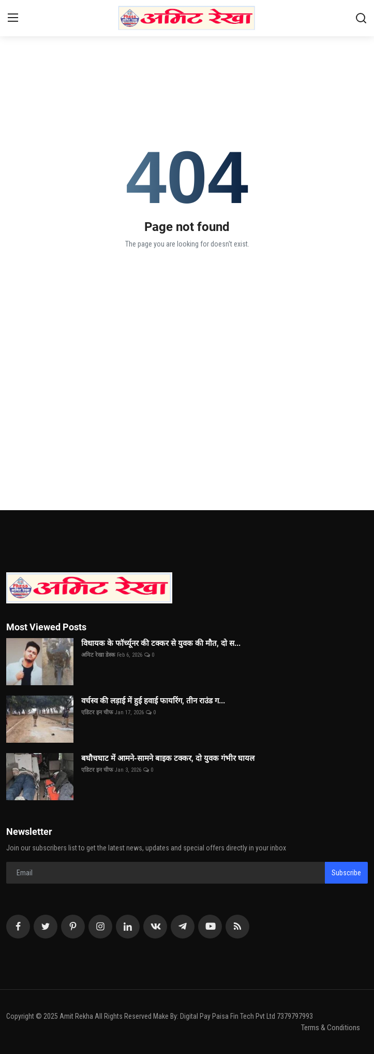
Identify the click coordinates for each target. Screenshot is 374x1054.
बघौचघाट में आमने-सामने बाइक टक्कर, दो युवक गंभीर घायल (168, 758)
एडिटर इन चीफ (97, 712)
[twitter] (45, 927)
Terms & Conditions (330, 1027)
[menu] (13, 18)
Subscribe (346, 873)
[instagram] (100, 927)
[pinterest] (73, 927)
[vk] (155, 927)
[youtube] (210, 927)
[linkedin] (128, 927)
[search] (361, 18)
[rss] (237, 927)
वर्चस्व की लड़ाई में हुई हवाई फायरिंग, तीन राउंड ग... (153, 700)
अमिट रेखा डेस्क (98, 655)
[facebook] (18, 927)
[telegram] (183, 927)
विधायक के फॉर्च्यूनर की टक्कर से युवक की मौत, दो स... (161, 643)
